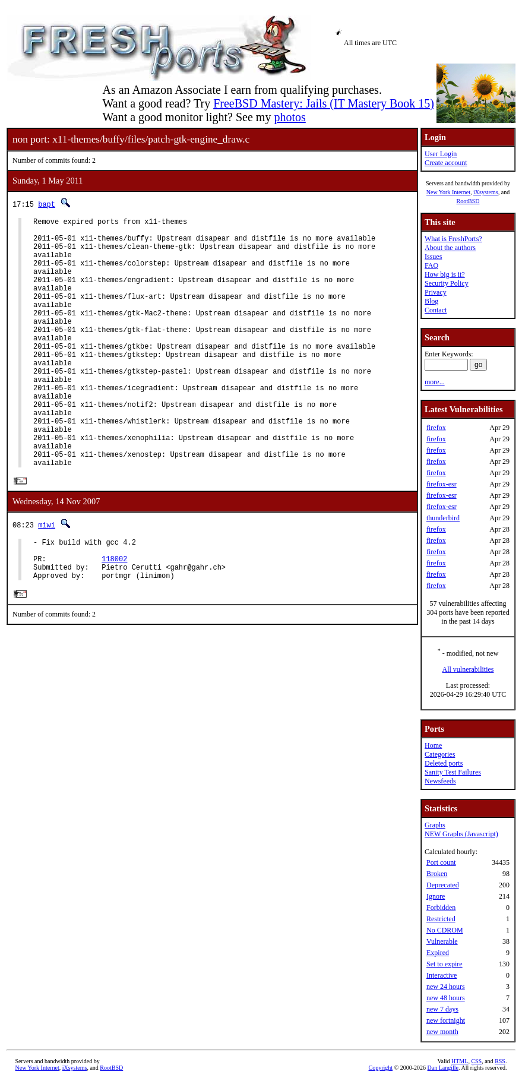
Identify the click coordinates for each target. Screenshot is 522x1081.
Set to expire (444, 964)
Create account (446, 163)
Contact (436, 310)
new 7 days (442, 1009)
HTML (459, 1061)
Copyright (381, 1067)
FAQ (431, 265)
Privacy (436, 292)
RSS (500, 1061)
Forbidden (440, 907)
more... (435, 382)
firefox (436, 427)
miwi (46, 579)
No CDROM (444, 930)
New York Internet (448, 192)
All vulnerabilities (468, 669)
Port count (441, 862)
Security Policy (447, 283)
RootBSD (468, 201)
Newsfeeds (440, 781)
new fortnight (445, 1020)
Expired (437, 953)
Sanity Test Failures (453, 772)
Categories (440, 754)
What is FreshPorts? (453, 239)
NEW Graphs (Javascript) (461, 834)
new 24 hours (445, 986)
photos (289, 117)
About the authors (450, 248)
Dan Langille (443, 1067)
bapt (46, 204)
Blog (431, 301)
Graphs (435, 825)
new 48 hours (445, 998)
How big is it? (445, 274)
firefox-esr (441, 484)
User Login (441, 154)
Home (433, 745)
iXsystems (485, 192)
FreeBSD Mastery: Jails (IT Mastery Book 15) (323, 103)
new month (442, 1032)
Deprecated (442, 885)
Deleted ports (444, 763)
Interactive (441, 975)
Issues (433, 256)
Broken (436, 874)
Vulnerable (442, 941)
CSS (476, 1061)
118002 (114, 618)
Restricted (440, 919)
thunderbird (443, 518)
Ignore (435, 896)
